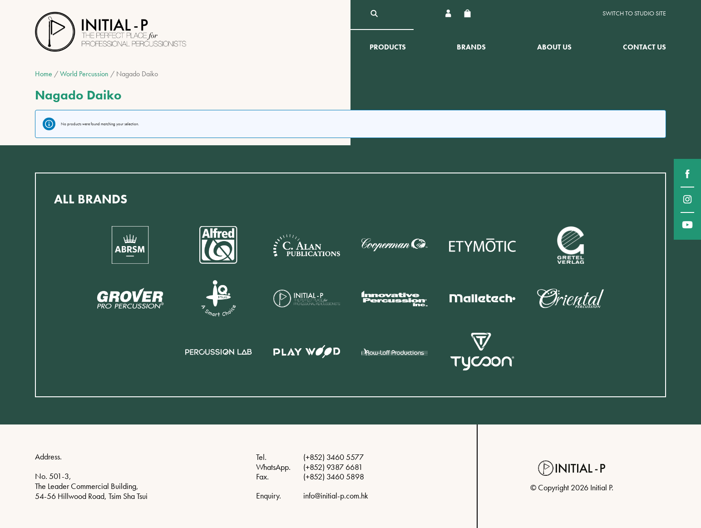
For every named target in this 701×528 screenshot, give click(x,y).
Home (43, 74)
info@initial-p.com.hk (335, 495)
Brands (471, 47)
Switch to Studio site (634, 13)
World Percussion (84, 74)
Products (388, 47)
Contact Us (644, 47)
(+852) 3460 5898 (333, 476)
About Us (554, 47)
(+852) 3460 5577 (333, 457)
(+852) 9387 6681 (333, 467)
